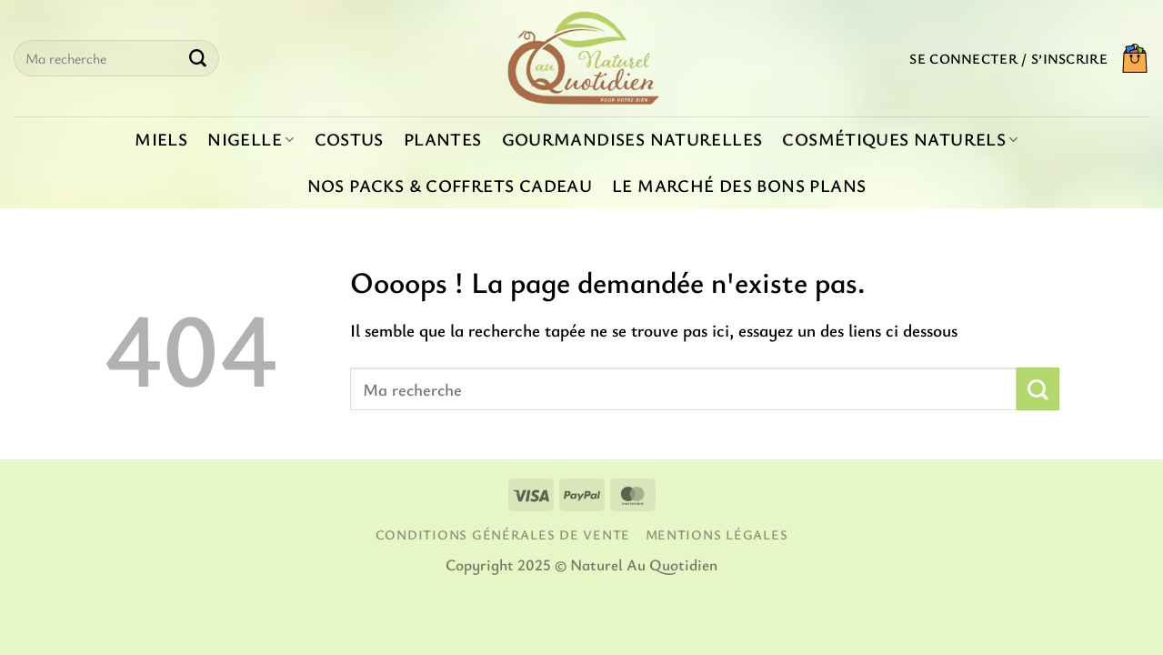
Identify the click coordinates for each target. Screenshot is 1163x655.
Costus (349, 139)
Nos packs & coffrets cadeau (449, 185)
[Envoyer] (197, 58)
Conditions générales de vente (503, 534)
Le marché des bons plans (739, 185)
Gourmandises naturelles (632, 139)
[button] (1008, 58)
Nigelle (250, 139)
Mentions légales (717, 534)
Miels (161, 139)
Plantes (443, 139)
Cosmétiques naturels (900, 139)
